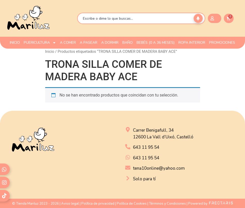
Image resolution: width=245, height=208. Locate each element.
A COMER (68, 42)
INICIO (15, 42)
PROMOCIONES (222, 42)
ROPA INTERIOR (191, 42)
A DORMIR (109, 42)
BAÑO (127, 42)
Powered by (210, 203)
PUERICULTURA (40, 42)
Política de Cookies (132, 203)
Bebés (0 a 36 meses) (156, 42)
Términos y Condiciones (167, 203)
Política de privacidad (97, 203)
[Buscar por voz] (198, 18)
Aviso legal (70, 203)
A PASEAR (88, 42)
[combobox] (141, 18)
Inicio (49, 51)
